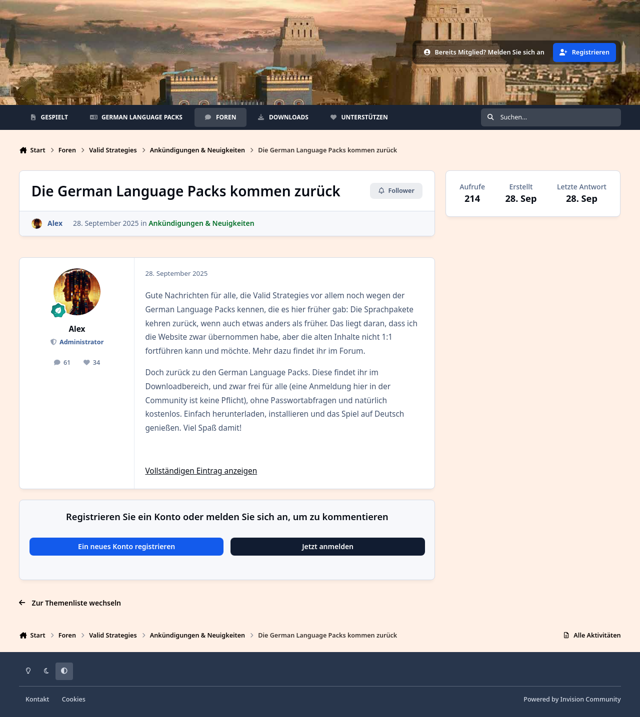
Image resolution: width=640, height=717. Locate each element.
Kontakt (37, 699)
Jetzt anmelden (328, 546)
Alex (76, 329)
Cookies (74, 699)
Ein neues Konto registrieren (126, 546)
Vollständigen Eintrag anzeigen (201, 471)
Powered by (572, 699)
